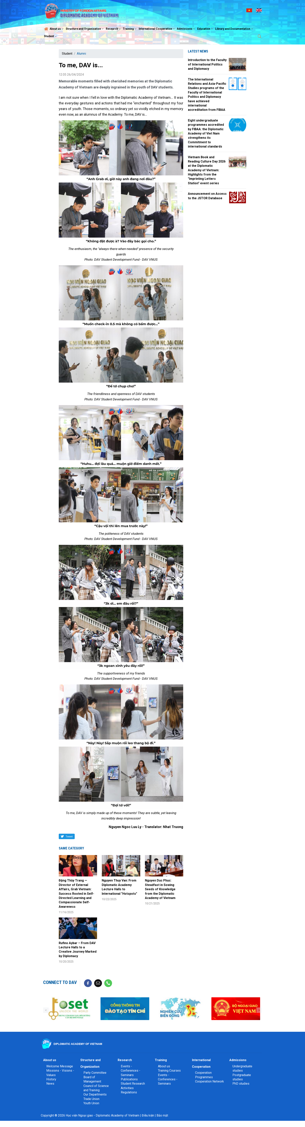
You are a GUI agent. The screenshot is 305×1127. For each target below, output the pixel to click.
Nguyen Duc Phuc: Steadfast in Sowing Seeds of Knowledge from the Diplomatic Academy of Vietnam (160, 889)
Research (114, 29)
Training (130, 29)
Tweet (69, 836)
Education (205, 29)
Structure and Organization (85, 29)
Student (51, 36)
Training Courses (169, 1070)
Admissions (186, 29)
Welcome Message (59, 1066)
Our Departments (95, 1094)
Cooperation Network (209, 1081)
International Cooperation (157, 29)
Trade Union (91, 1099)
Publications (129, 1079)
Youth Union (91, 1103)
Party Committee (94, 1073)
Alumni (81, 53)
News (50, 1083)
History (51, 1079)
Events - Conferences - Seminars (130, 1070)
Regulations (129, 1092)
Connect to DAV (60, 982)
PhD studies (240, 1083)
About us (57, 29)
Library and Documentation (234, 29)
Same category (71, 848)
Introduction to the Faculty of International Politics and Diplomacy (207, 64)
